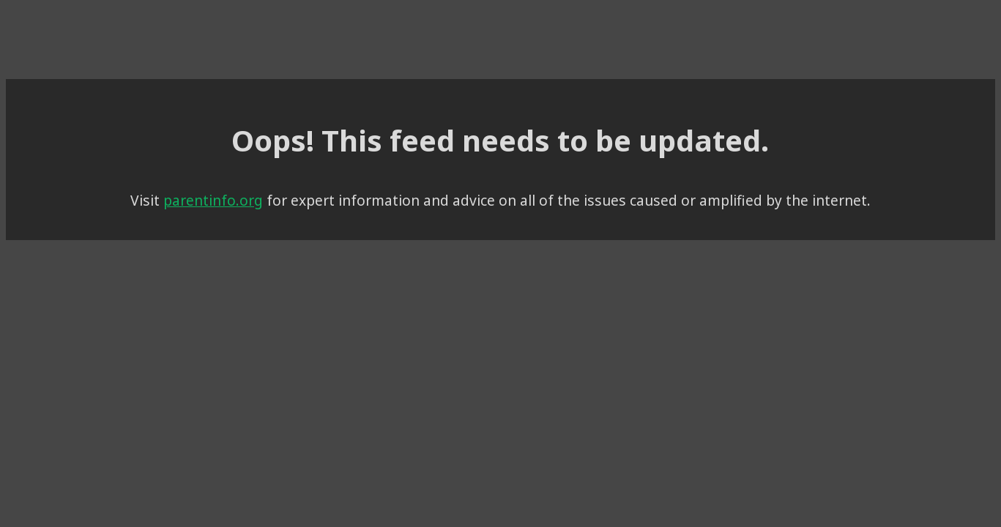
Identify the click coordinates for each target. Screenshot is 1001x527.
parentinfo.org (276, 195)
